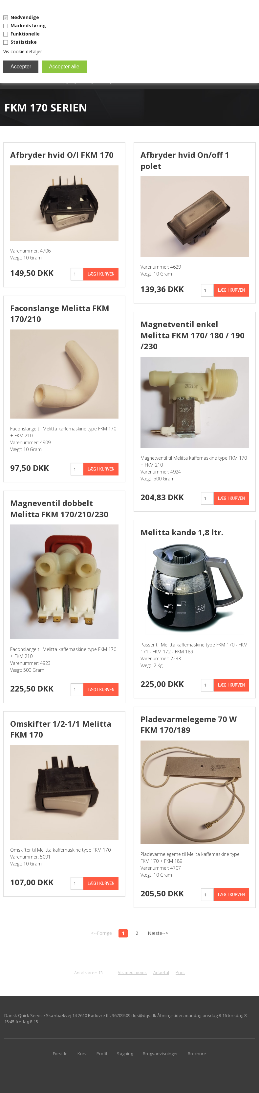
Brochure (197, 1054)
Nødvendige (25, 17)
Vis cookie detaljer (22, 51)
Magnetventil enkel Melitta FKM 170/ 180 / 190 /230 (192, 335)
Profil (102, 1054)
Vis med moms (132, 972)
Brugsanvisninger (160, 1054)
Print (180, 972)
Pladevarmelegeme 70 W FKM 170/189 (188, 725)
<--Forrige (101, 933)
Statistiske (24, 42)
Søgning (125, 1054)
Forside (60, 1054)
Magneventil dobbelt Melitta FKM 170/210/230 (59, 509)
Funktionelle (25, 34)
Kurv (82, 1054)
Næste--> (158, 933)
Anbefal (161, 972)
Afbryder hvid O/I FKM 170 (62, 154)
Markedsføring (28, 25)
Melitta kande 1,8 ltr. (181, 532)
